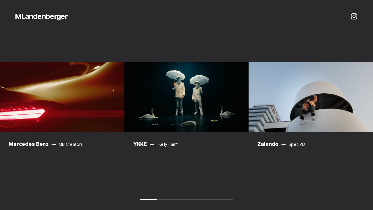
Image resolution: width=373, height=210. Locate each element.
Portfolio (280, 16)
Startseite (254, 16)
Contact (333, 16)
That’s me (307, 16)
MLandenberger (41, 16)
